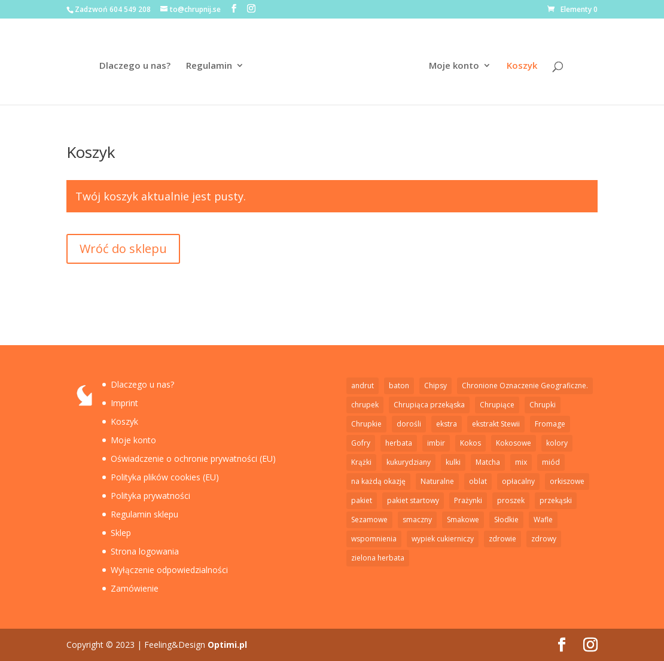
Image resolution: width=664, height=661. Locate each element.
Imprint (124, 403)
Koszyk (522, 66)
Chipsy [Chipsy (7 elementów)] (435, 385)
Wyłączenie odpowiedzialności (169, 569)
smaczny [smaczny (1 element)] (417, 519)
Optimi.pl (227, 644)
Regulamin (209, 66)
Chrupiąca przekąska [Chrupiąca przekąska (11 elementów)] (429, 405)
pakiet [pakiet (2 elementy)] (361, 500)
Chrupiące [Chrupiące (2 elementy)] (497, 405)
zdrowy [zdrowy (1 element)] (543, 539)
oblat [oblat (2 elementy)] (478, 481)
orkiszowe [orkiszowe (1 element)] (567, 481)
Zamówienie (135, 588)
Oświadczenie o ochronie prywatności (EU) (193, 458)
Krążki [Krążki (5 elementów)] (361, 462)
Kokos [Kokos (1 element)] (470, 443)
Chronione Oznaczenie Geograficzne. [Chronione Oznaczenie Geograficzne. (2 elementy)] (525, 385)
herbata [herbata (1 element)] (398, 443)
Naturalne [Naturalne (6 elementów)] (437, 481)
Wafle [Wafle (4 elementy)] (543, 519)
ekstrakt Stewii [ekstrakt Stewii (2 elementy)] (496, 424)
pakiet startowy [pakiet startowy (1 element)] (413, 500)
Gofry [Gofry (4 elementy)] (360, 443)
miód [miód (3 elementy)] (551, 462)
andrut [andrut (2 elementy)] (362, 385)
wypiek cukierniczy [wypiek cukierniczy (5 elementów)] (443, 539)
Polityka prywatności (150, 495)
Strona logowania (145, 551)
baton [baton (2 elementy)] (399, 385)
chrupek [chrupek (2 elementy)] (365, 405)
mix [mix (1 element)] (521, 462)
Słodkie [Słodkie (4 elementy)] (506, 519)
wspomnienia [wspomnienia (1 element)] (374, 539)
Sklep (121, 532)
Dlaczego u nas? (134, 66)
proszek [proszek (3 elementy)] (511, 500)
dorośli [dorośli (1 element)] (409, 424)
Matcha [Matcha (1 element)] (488, 462)
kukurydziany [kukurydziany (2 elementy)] (408, 462)
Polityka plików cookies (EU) (165, 477)
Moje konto (454, 66)
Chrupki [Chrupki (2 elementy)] (542, 405)
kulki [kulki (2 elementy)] (453, 462)
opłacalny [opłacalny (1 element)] (518, 481)
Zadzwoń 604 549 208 (113, 9)
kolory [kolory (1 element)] (557, 443)
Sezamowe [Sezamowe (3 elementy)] (369, 519)
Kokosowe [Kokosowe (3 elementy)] (513, 443)
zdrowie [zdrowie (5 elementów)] (502, 539)
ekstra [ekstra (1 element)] (446, 424)
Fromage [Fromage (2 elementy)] (550, 424)
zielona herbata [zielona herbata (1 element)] (377, 558)
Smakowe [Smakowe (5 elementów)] (463, 519)
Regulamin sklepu (144, 514)
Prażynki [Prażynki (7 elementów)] (468, 500)
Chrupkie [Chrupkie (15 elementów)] (366, 424)
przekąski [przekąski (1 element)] (556, 500)
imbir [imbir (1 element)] (436, 443)
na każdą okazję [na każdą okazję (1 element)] (378, 481)
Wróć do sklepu (123, 248)
